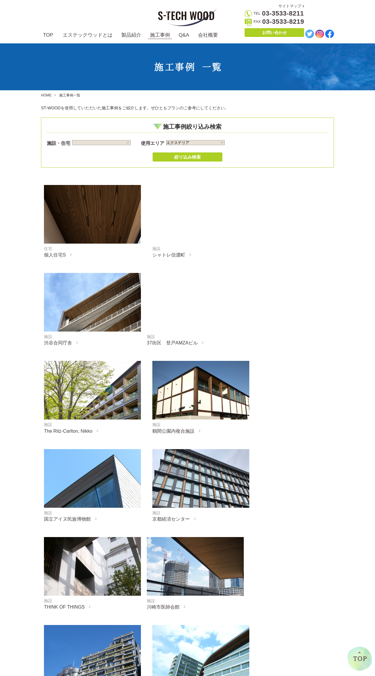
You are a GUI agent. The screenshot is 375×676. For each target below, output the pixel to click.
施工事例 (160, 35)
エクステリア (120, 632)
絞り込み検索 (187, 156)
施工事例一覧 (166, 632)
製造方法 (65, 648)
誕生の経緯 (67, 640)
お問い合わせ (274, 32)
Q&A (184, 35)
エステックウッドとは (87, 35)
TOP (48, 35)
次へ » (210, 542)
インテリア (118, 640)
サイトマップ (289, 6)
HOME (46, 95)
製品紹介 (131, 35)
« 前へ (164, 542)
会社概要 (208, 35)
